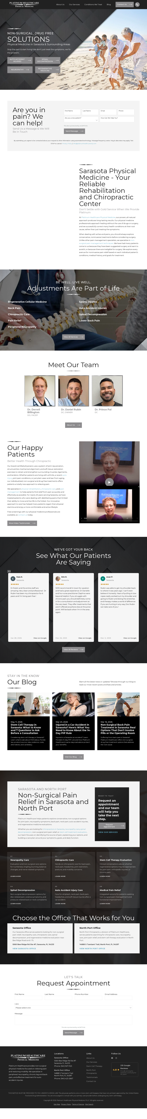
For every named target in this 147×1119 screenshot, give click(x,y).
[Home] (24, 4)
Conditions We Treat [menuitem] (93, 4)
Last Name (87, 111)
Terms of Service (78, 1104)
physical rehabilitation (31, 489)
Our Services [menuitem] (74, 4)
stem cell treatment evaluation (73, 832)
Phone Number (81, 994)
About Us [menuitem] (60, 4)
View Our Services (108, 832)
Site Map (57, 1104)
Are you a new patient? (73, 118)
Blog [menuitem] (109, 4)
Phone (121, 111)
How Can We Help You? (109, 118)
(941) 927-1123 (66, 1066)
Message (18, 1014)
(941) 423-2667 (67, 1078)
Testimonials (92, 1077)
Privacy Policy (67, 143)
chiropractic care (48, 489)
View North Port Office (92, 949)
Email (103, 111)
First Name (69, 111)
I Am (17, 1004)
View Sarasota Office (24, 949)
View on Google (39, 638)
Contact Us (91, 1081)
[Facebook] (112, 1058)
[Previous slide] (8, 571)
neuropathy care (72, 829)
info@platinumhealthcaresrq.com (84, 143)
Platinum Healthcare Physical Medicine (98, 217)
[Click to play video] (109, 482)
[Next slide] (10, 571)
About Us (90, 1058)
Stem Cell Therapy (94, 1066)
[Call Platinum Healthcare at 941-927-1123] (137, 4)
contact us (22, 515)
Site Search (89, 1104)
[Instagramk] (116, 1058)
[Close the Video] (109, 486)
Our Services (91, 1062)
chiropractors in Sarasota (53, 829)
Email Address (111, 994)
